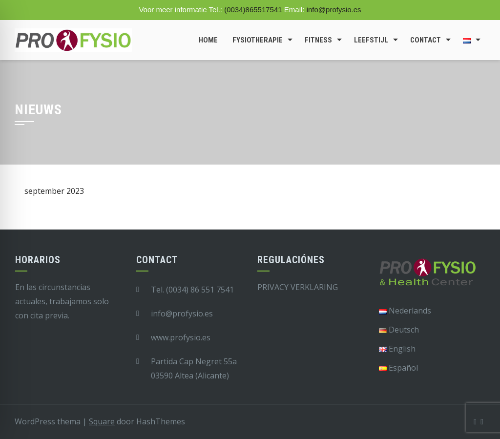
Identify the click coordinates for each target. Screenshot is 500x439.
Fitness (318, 40)
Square (102, 421)
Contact (425, 40)
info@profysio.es (334, 9)
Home (208, 40)
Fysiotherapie (257, 40)
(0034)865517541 (253, 9)
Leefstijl (371, 40)
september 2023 (54, 191)
